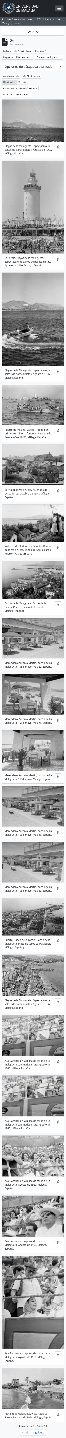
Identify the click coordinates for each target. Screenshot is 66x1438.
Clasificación (31, 76)
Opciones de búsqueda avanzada (28, 66)
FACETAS (33, 32)
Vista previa (11, 76)
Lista (22, 82)
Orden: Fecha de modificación (19, 88)
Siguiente (38, 1432)
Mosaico (9, 82)
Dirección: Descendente (16, 94)
